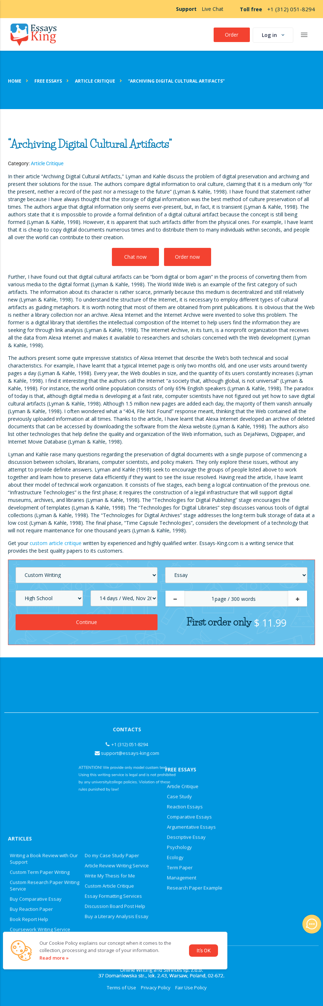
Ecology (175, 686)
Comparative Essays (189, 646)
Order (231, 34)
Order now (187, 256)
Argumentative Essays (191, 656)
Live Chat (212, 8)
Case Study (179, 625)
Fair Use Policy (191, 987)
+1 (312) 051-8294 (291, 9)
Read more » (54, 958)
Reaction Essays (185, 635)
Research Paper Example (194, 717)
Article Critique (47, 163)
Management (181, 706)
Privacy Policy (156, 987)
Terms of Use (121, 987)
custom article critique (55, 543)
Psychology (179, 676)
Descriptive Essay (186, 666)
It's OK (204, 950)
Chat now (135, 256)
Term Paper (180, 696)
